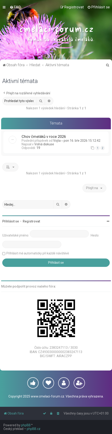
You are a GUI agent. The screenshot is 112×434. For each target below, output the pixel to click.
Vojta (57, 140)
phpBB (26, 425)
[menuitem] (15, 7)
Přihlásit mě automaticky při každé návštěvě (37, 253)
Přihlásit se (10, 221)
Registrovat (31, 221)
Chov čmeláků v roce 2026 (44, 136)
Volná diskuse (44, 144)
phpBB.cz (33, 429)
